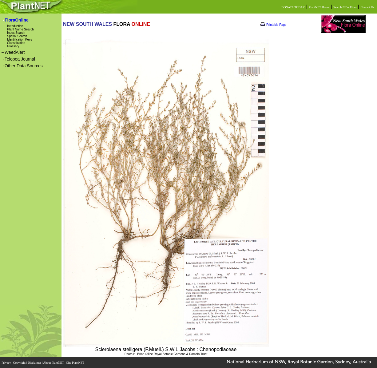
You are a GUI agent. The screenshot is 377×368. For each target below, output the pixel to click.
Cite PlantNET (75, 362)
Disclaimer (35, 362)
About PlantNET (54, 362)
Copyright (19, 362)
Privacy (7, 362)
